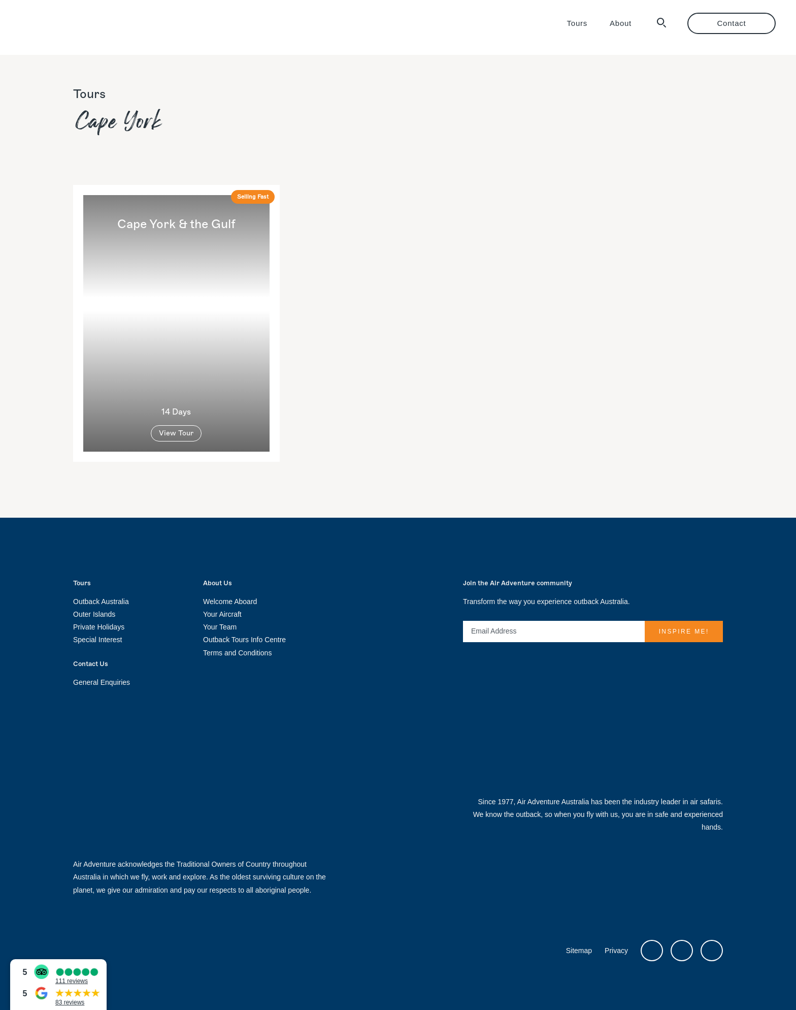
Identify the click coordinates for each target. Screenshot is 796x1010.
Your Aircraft (222, 614)
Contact (731, 23)
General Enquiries (101, 682)
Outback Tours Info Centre (244, 640)
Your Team (220, 627)
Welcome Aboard (230, 601)
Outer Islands (94, 614)
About (621, 23)
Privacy (616, 950)
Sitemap (579, 950)
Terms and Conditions (237, 653)
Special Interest (97, 640)
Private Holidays (98, 627)
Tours (577, 23)
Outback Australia (101, 601)
